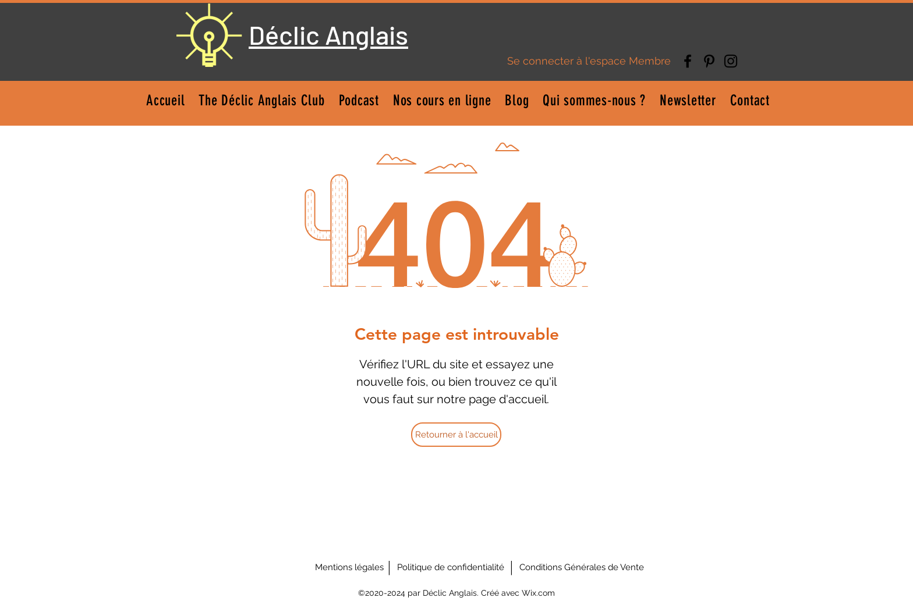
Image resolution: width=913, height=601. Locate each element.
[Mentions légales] (349, 567)
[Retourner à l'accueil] (456, 434)
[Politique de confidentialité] (450, 567)
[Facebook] (687, 61)
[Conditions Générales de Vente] (581, 567)
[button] (442, 100)
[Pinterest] (709, 61)
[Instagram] (730, 61)
